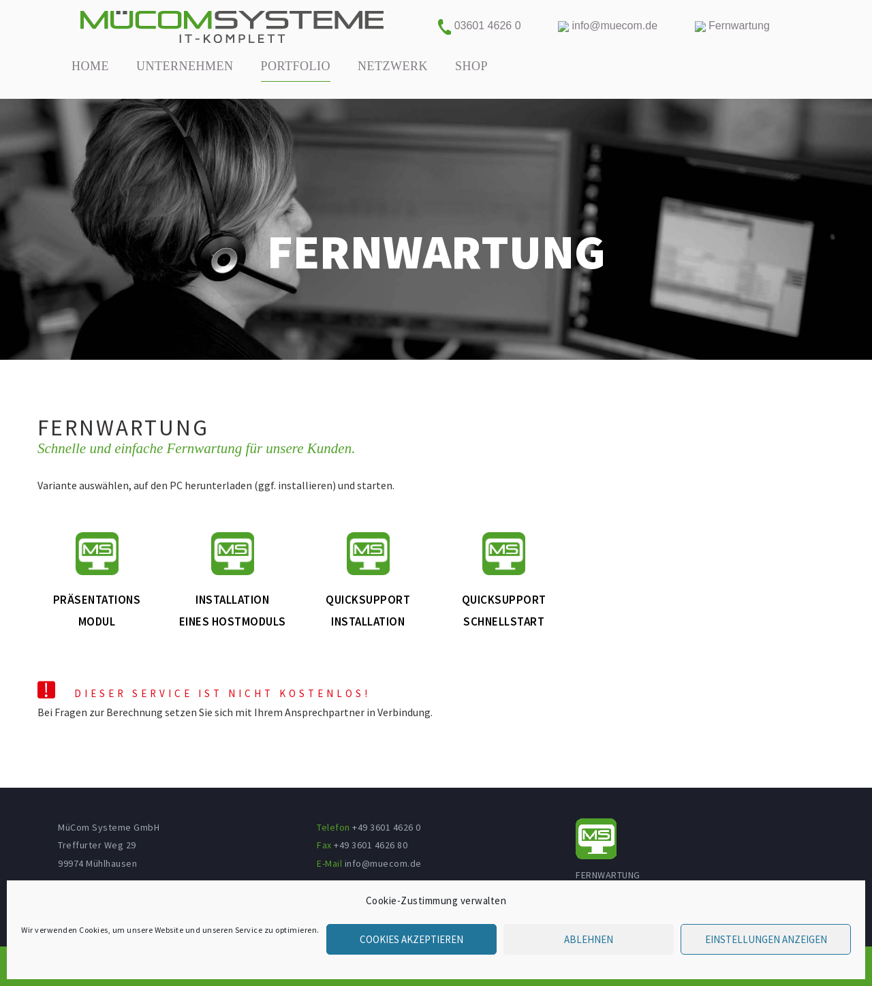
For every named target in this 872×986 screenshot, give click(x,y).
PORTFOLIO (295, 66)
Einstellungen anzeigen (766, 939)
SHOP (471, 66)
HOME (90, 66)
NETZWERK (393, 66)
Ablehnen (588, 939)
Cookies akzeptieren (411, 939)
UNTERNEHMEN (185, 66)
